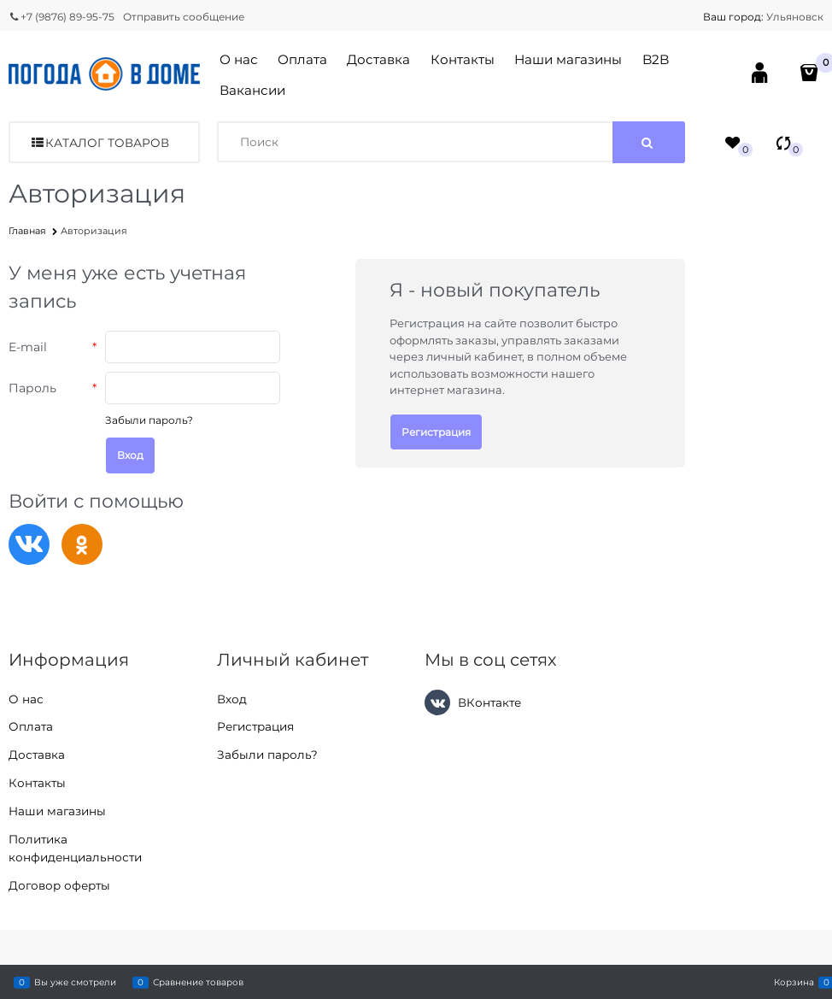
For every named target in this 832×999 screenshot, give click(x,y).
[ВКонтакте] (437, 702)
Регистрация (436, 432)
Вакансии (252, 90)
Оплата (302, 59)
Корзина (794, 982)
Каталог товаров (107, 143)
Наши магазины (568, 59)
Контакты (463, 59)
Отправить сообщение (183, 16)
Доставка (378, 59)
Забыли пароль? (149, 420)
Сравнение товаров (198, 982)
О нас (239, 59)
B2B (655, 59)
